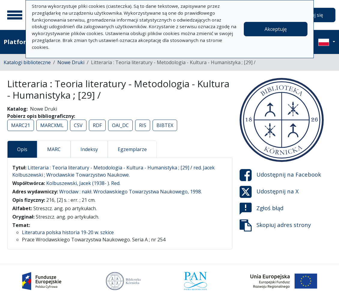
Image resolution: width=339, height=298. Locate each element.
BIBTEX (164, 125)
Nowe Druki (70, 62)
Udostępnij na (280, 175)
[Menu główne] (15, 15)
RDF (97, 125)
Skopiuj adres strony (275, 225)
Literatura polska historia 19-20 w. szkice (68, 232)
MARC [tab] (54, 149)
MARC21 (20, 125)
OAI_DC (120, 125)
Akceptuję (276, 29)
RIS (142, 125)
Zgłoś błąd (261, 209)
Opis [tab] (22, 149)
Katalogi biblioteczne (27, 62)
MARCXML (52, 125)
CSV (78, 125)
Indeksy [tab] (89, 149)
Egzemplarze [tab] (132, 149)
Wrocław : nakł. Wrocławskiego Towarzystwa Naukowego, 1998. (130, 191)
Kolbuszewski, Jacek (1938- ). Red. (83, 183)
